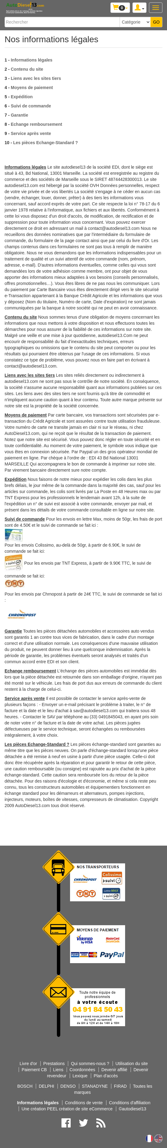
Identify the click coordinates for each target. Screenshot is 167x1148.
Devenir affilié (115, 1069)
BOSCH (25, 1086)
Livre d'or (28, 1063)
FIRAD (120, 1086)
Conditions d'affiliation (129, 1102)
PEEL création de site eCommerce (80, 1108)
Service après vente (31, 133)
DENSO (68, 1086)
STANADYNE (95, 1086)
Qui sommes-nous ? (90, 1063)
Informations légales (31, 60)
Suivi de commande (31, 105)
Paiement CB (34, 1069)
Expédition (22, 96)
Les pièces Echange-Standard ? (45, 142)
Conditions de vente (84, 1102)
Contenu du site (27, 69)
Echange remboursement (36, 124)
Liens (58, 1069)
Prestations (54, 1063)
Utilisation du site (131, 1063)
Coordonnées (82, 1069)
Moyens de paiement (32, 87)
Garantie (19, 115)
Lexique (79, 1075)
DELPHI (46, 1086)
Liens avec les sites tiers (36, 78)
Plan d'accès (106, 1075)
